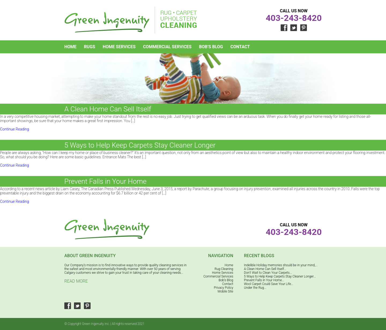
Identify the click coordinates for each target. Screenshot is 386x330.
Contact (240, 46)
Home (70, 46)
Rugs (89, 46)
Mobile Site (225, 291)
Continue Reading (14, 129)
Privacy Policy (223, 288)
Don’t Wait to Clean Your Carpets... (268, 273)
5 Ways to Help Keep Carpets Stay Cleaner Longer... (280, 276)
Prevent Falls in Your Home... (264, 280)
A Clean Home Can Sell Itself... (265, 269)
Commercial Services (167, 46)
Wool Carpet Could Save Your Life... (268, 284)
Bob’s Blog (211, 46)
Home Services (119, 46)
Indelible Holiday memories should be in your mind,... (281, 265)
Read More (76, 281)
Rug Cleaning (224, 269)
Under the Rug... (255, 288)
